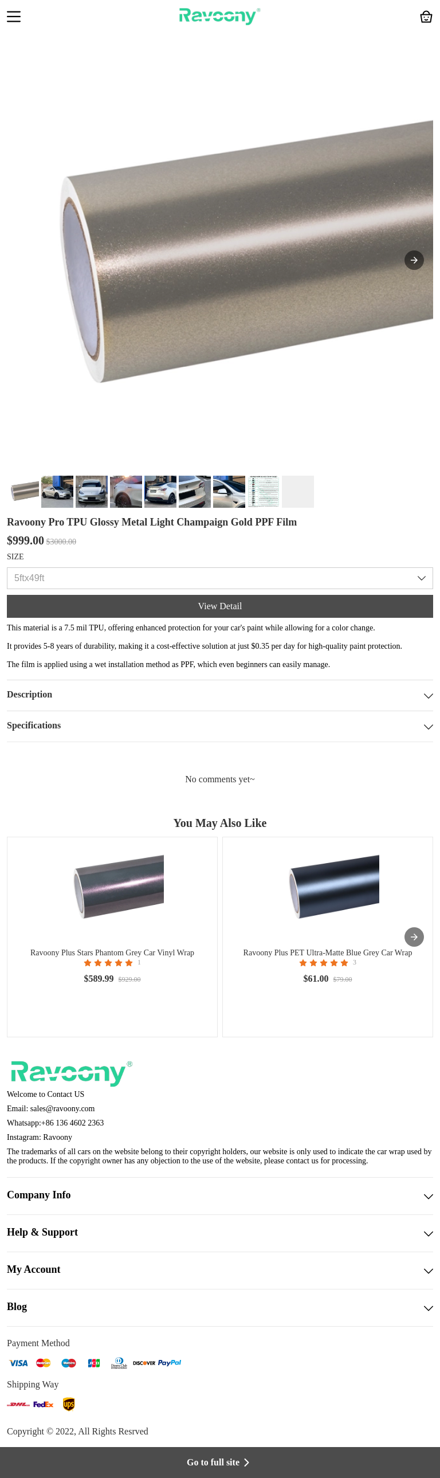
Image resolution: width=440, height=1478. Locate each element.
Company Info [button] (220, 1196)
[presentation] (414, 937)
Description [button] (220, 695)
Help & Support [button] (220, 1233)
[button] (14, 18)
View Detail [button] (220, 606)
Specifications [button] (220, 726)
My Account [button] (220, 1270)
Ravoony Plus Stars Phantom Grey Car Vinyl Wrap (112, 952)
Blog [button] (220, 1308)
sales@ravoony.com (62, 1108)
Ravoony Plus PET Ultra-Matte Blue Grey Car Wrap (327, 952)
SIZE (15, 556)
